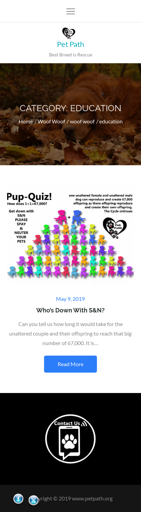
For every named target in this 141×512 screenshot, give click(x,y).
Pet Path (70, 44)
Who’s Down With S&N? (70, 310)
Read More (70, 364)
